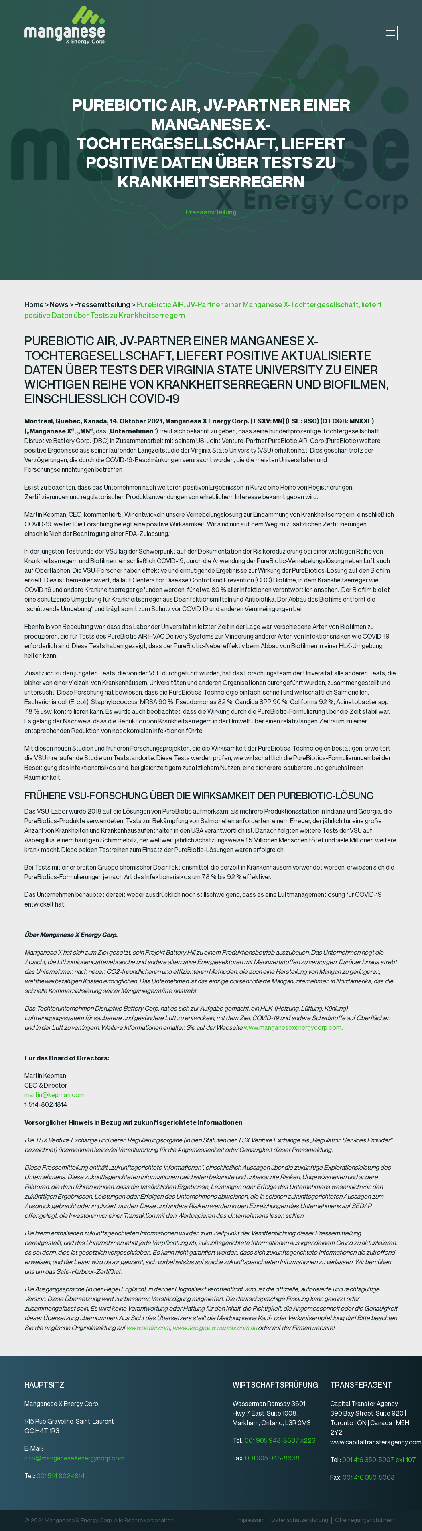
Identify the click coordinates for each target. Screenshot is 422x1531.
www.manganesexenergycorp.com (292, 1027)
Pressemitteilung (211, 212)
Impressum (250, 1520)
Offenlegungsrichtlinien (364, 1520)
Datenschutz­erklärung (299, 1520)
